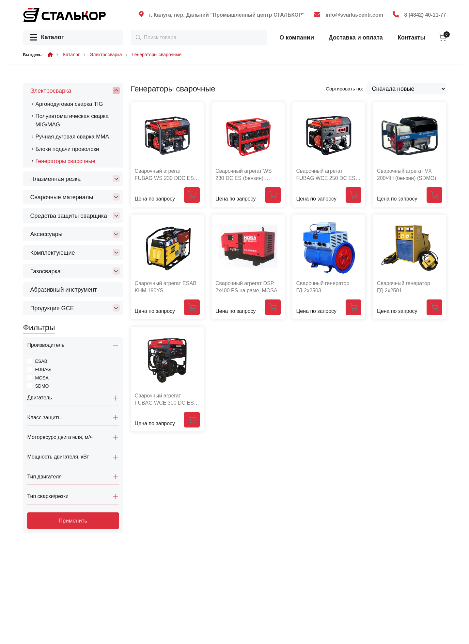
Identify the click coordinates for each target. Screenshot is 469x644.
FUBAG (43, 369)
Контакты (411, 37)
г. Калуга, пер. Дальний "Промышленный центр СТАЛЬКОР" (227, 15)
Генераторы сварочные (156, 54)
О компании (296, 37)
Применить (73, 521)
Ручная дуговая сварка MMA (72, 137)
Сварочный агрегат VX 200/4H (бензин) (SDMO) (406, 174)
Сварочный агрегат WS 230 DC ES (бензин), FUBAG (243, 175)
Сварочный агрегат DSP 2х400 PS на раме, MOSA (246, 287)
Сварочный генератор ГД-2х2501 (403, 287)
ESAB (41, 361)
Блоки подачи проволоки (67, 149)
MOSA (42, 377)
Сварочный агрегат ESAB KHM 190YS (165, 287)
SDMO (42, 386)
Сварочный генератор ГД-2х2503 (323, 287)
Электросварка (106, 54)
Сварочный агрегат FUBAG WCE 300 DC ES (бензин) (164, 400)
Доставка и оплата (356, 37)
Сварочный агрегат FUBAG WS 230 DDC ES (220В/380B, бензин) (164, 175)
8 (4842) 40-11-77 (425, 15)
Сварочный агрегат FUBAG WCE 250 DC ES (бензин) (325, 175)
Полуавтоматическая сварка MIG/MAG (72, 120)
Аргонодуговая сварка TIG (69, 104)
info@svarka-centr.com (354, 15)
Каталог (47, 37)
